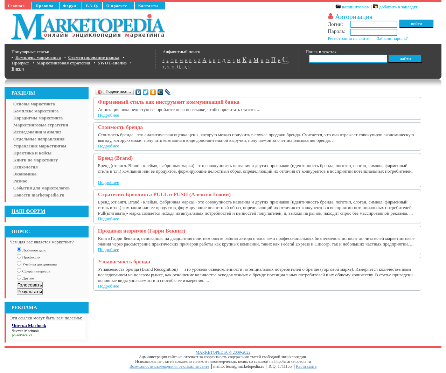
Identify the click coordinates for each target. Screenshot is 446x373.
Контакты (148, 6)
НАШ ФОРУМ (29, 211)
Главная (16, 6)
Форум (70, 6)
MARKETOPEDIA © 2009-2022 (223, 352)
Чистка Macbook (25, 331)
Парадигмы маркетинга (38, 117)
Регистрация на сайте (348, 38)
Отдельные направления (38, 138)
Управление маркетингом (39, 145)
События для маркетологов (41, 188)
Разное (20, 181)
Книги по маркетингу (35, 160)
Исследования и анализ (37, 131)
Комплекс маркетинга (36, 110)
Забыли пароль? (392, 38)
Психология (25, 167)
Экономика (25, 174)
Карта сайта (306, 366)
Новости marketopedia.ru (38, 195)
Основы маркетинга (34, 103)
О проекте (116, 6)
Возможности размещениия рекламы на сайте (169, 366)
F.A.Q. (92, 6)
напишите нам (356, 6)
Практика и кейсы (32, 153)
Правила (45, 6)
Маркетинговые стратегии (40, 124)
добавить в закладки (398, 6)
